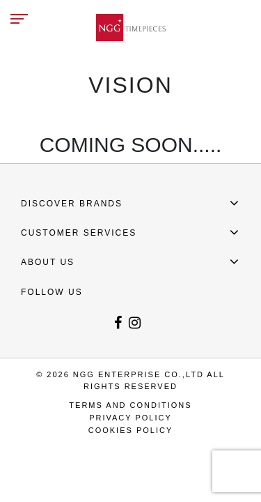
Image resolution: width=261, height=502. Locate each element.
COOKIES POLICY (130, 430)
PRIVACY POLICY (130, 417)
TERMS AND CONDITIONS (130, 405)
